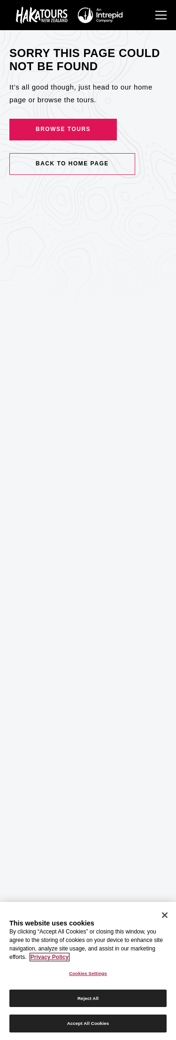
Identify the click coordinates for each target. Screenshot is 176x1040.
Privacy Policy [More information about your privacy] (50, 957)
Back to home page (72, 163)
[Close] (164, 915)
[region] (88, 971)
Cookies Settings (88, 973)
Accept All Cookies (88, 1023)
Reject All (88, 998)
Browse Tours (63, 129)
